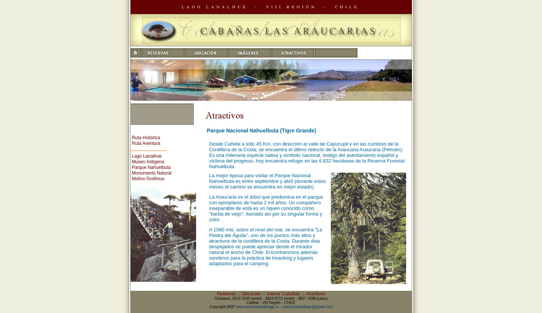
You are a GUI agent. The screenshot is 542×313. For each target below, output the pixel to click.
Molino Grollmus (148, 178)
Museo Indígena (148, 161)
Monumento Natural (151, 173)
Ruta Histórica (146, 137)
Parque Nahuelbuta (151, 167)
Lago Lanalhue (146, 156)
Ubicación (251, 293)
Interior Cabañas (283, 293)
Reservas (226, 293)
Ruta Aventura (146, 143)
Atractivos (315, 293)
